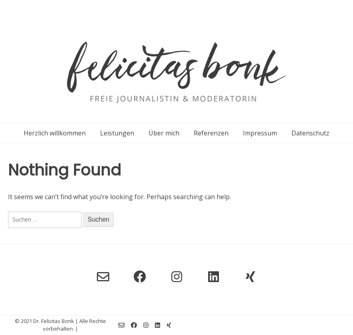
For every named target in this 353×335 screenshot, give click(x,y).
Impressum (260, 133)
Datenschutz (310, 133)
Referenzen (211, 133)
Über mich (163, 133)
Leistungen (117, 133)
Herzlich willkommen (55, 133)
